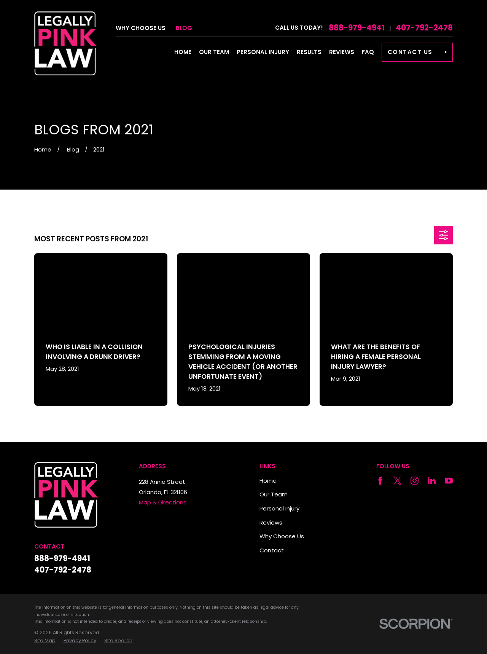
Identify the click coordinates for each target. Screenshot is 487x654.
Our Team (273, 494)
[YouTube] (449, 481)
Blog (184, 28)
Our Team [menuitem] (214, 52)
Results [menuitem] (309, 52)
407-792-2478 (424, 28)
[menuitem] (45, 640)
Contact (271, 550)
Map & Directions (162, 502)
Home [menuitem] (182, 52)
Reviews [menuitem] (341, 52)
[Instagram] (415, 481)
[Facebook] (380, 481)
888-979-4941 (357, 28)
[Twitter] (397, 481)
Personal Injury (279, 508)
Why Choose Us (141, 28)
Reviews (270, 522)
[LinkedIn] (432, 481)
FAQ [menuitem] (368, 52)
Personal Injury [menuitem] (263, 52)
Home (268, 481)
